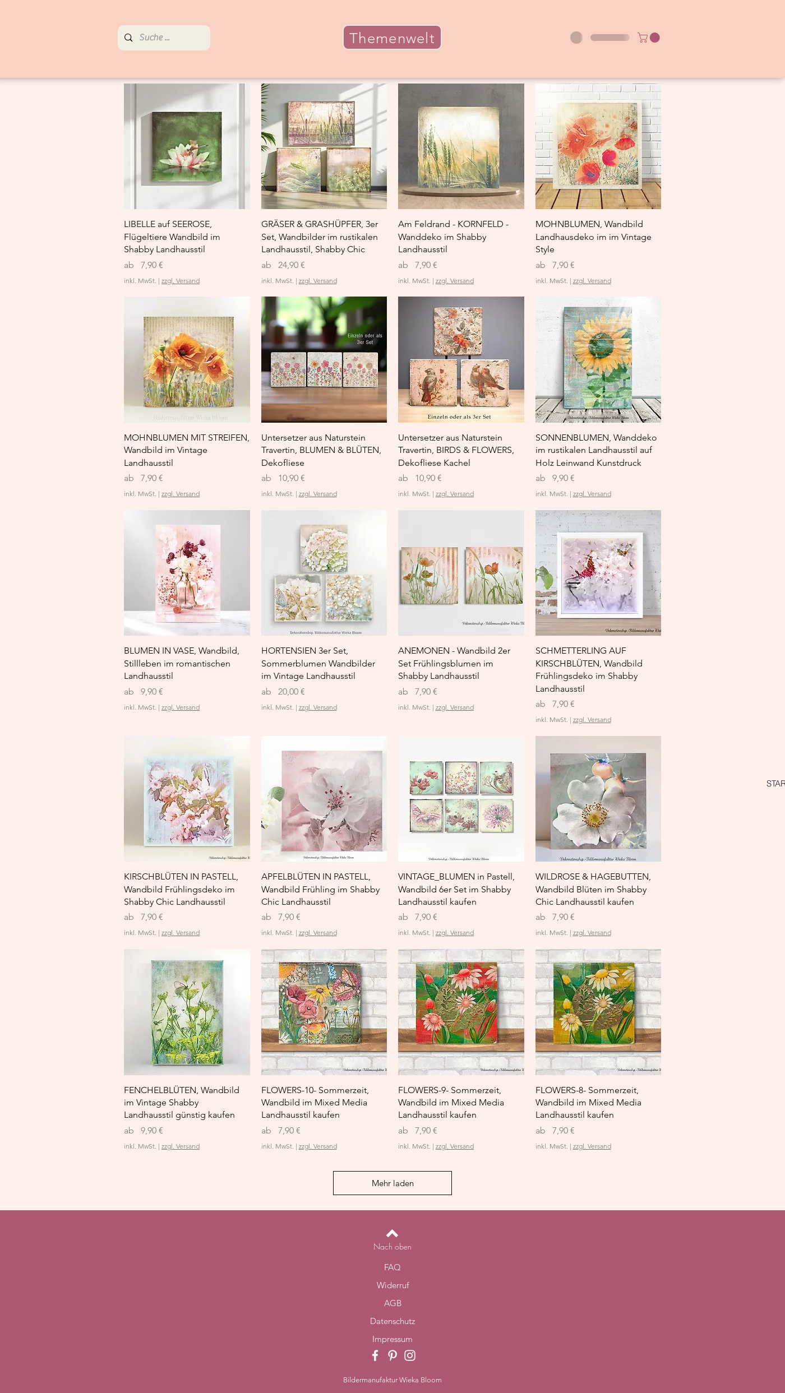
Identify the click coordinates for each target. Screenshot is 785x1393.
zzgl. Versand (180, 280)
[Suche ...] (163, 37)
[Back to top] (392, 1233)
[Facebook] (375, 1355)
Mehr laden (393, 1183)
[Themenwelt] (392, 37)
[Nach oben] (392, 1246)
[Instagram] (410, 1355)
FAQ (392, 1267)
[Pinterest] (392, 1355)
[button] (650, 38)
